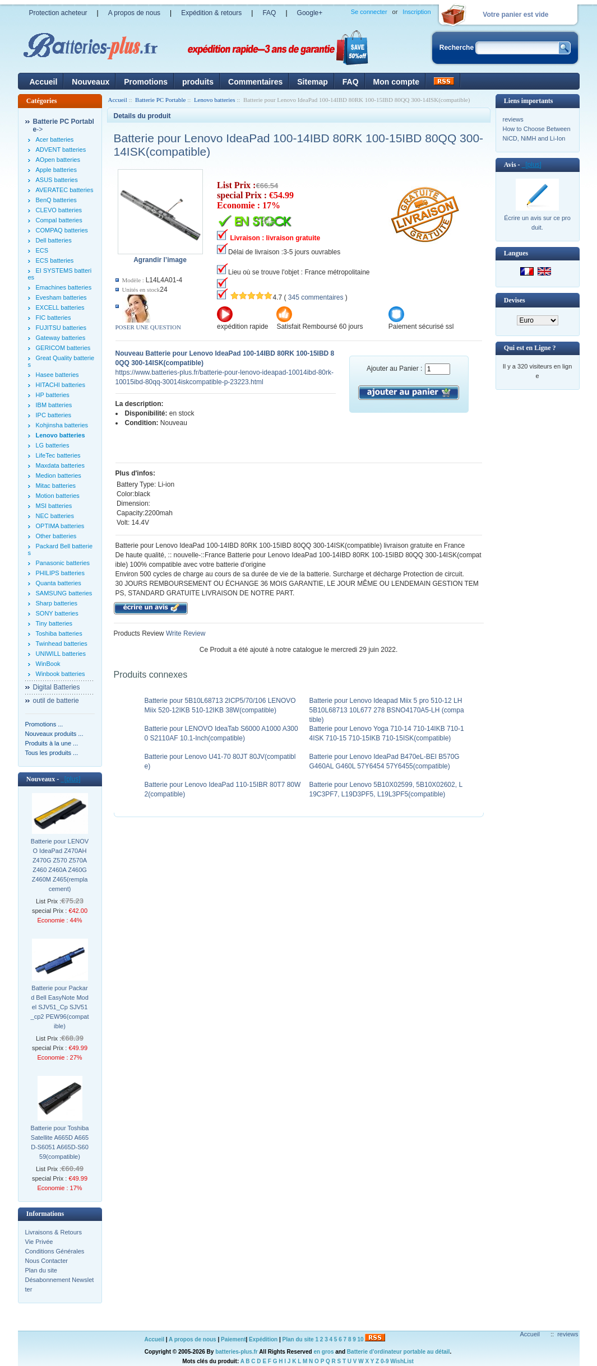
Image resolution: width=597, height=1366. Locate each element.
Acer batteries (55, 139)
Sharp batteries (57, 603)
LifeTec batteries (58, 455)
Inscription (416, 11)
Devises (514, 300)
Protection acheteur (58, 13)
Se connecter (369, 11)
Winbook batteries (60, 673)
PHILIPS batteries (60, 573)
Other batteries (56, 536)
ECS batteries (55, 260)
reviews (513, 119)
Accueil (44, 81)
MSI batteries (54, 505)
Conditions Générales (55, 1251)
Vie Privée (39, 1241)
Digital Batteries (56, 687)
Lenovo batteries (214, 99)
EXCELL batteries (60, 307)
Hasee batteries (57, 374)
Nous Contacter (46, 1260)
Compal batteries (59, 220)
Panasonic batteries (63, 563)
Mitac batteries (56, 485)
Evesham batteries (61, 297)
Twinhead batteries (61, 643)
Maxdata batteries (60, 465)
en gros (323, 1352)
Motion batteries (58, 495)
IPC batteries (54, 415)
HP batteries (53, 394)
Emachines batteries (64, 287)
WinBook (48, 663)
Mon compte (396, 81)
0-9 (384, 1361)
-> (63, 125)
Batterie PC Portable (160, 99)
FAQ (269, 13)
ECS (42, 250)
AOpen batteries (58, 159)
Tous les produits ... (51, 752)
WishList (402, 1361)
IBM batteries (54, 405)
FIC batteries (53, 317)
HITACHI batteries (60, 384)
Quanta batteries (58, 583)
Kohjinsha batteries (62, 425)
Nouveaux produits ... (54, 733)
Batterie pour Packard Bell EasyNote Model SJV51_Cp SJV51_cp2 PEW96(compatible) (60, 1007)
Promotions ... (44, 724)
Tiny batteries (54, 623)
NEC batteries (55, 515)
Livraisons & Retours (53, 1232)
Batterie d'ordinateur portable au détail (398, 1352)
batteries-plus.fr (236, 1352)
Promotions (146, 81)
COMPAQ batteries (62, 230)
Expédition (263, 1339)
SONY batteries (57, 613)
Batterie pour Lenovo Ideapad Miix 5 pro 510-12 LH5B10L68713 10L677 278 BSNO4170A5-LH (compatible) (386, 710)
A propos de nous (134, 13)
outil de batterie (56, 701)
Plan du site (41, 1270)
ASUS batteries (57, 179)
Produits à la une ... (51, 743)
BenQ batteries (56, 200)
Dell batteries (54, 240)
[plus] (70, 779)
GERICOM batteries (63, 347)
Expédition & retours (211, 13)
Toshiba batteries (59, 633)
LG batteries (53, 445)
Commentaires (255, 81)
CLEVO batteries (59, 210)
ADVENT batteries (61, 149)
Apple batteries (56, 169)
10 (361, 1339)
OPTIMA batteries (60, 526)
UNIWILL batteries (61, 653)
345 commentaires (316, 297)
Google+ (310, 13)
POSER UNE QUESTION (148, 327)
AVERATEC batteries (65, 190)
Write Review (185, 633)
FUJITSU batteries (61, 327)
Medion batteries (58, 475)
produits (198, 81)
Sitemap (312, 81)
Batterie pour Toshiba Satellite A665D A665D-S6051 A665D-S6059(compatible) (60, 1142)
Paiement (233, 1339)
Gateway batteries (61, 337)
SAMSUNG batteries (64, 593)
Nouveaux (90, 81)
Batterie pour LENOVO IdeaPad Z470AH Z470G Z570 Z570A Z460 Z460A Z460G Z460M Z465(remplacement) (60, 865)
